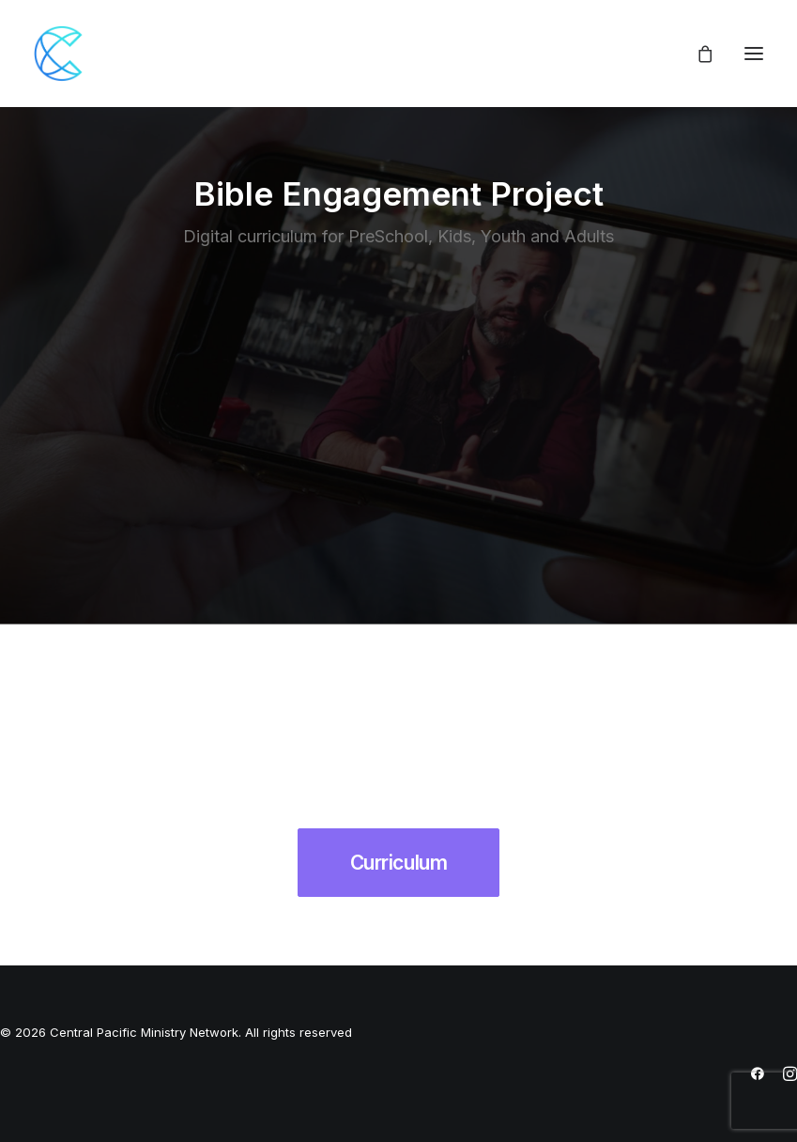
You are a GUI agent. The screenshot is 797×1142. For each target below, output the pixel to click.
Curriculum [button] (399, 862)
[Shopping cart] (696, 53)
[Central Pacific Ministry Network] (62, 53)
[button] (754, 53)
